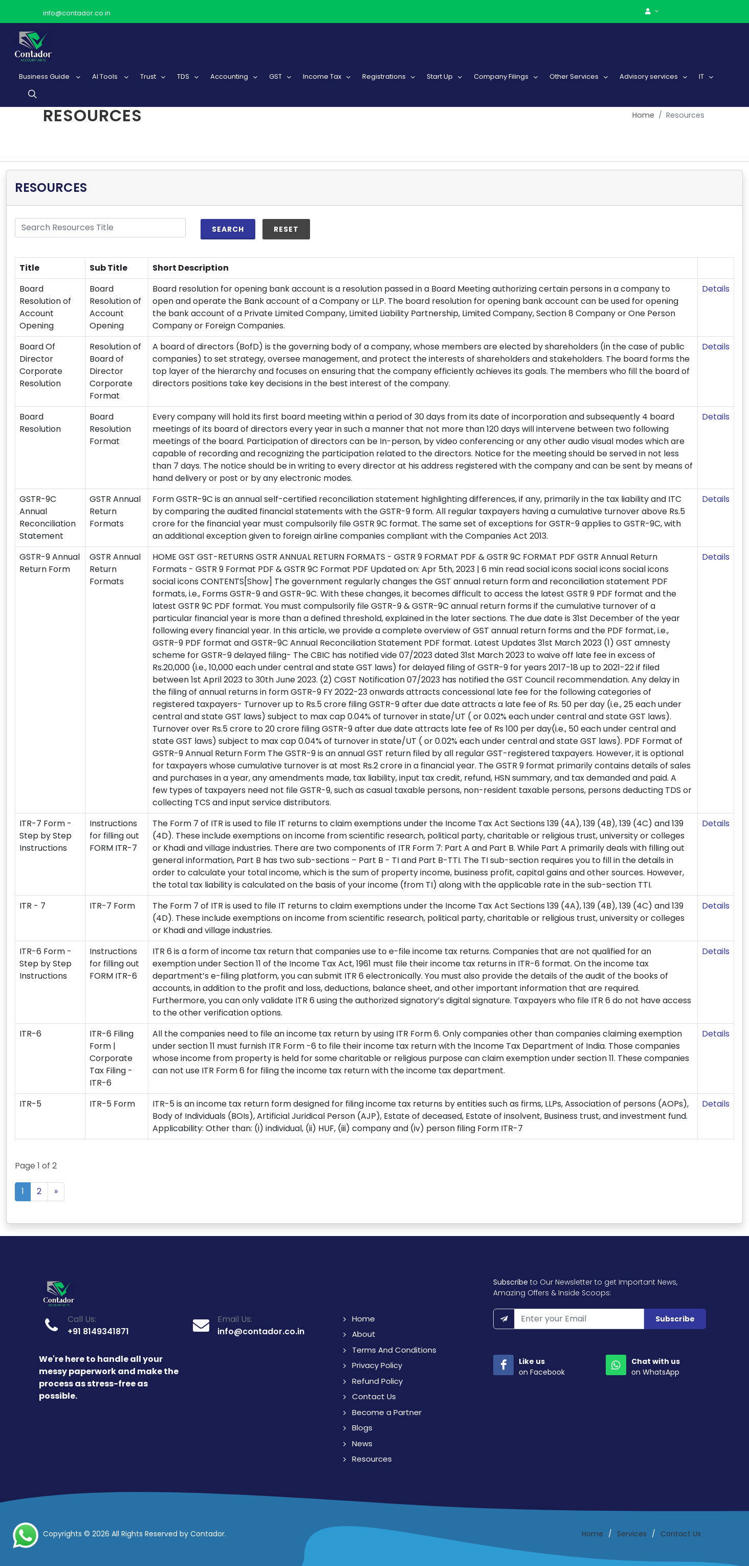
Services (632, 1534)
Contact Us (374, 1396)
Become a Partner (387, 1412)
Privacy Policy (377, 1365)
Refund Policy (377, 1381)
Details (716, 289)
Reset (286, 229)
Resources (372, 1458)
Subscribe (675, 1319)
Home (643, 115)
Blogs (362, 1427)
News (362, 1443)
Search (228, 229)
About (364, 1334)
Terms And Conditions (394, 1349)
